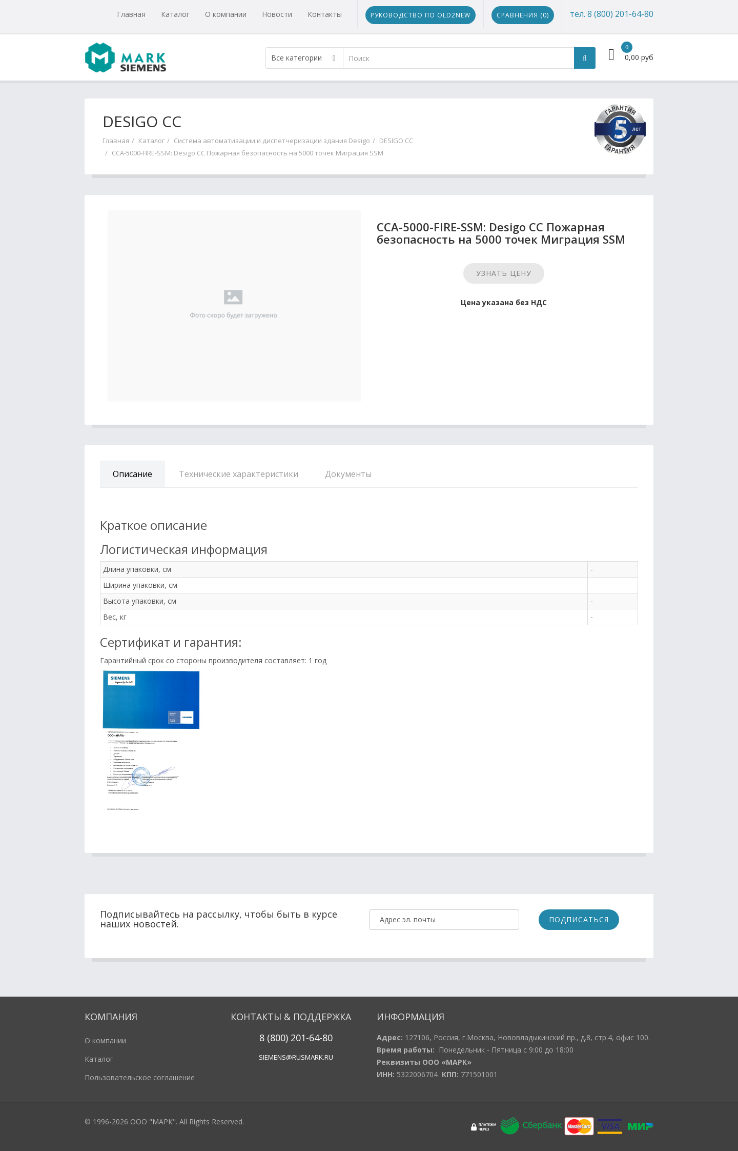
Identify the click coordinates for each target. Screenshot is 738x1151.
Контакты (325, 14)
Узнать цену (503, 273)
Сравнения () (523, 15)
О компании (226, 14)
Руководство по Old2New (420, 15)
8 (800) (273, 1037)
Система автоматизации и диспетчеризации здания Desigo (272, 140)
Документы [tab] (348, 474)
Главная (131, 14)
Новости (277, 14)
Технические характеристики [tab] (238, 474)
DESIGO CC (396, 140)
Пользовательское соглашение (140, 1077)
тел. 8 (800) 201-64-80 (611, 13)
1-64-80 (317, 1037)
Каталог (175, 14)
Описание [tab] (132, 474)
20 (294, 1037)
